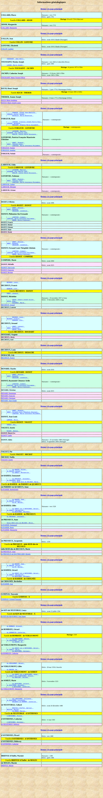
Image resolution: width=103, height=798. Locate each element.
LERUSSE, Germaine (14, 125)
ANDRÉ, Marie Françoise (21, 228)
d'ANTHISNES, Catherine (21, 714)
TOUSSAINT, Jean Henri (16, 59)
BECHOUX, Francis (14, 331)
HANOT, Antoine (18, 214)
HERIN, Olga (12, 312)
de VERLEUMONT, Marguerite (11, 717)
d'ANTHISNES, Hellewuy (16, 752)
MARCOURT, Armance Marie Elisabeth (26, 127)
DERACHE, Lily (13, 299)
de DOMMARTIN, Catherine (16, 656)
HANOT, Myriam (7, 282)
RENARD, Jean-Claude (9, 416)
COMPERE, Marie (13, 436)
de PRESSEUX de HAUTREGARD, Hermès (15, 575)
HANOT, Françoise (7, 280)
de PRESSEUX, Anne (14, 499)
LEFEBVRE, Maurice (19, 134)
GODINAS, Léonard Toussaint (11, 622)
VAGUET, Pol (12, 441)
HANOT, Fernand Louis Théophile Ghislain (23, 428)
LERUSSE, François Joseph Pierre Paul (27, 123)
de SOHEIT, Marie (14, 674)
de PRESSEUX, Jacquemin (21, 497)
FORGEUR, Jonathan (8, 154)
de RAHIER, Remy (7, 548)
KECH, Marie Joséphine (9, 101)
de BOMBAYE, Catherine (9, 679)
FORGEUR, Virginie (8, 152)
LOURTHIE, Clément (19, 224)
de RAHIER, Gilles (19, 487)
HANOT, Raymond (18, 146)
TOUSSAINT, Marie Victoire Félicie (13, 78)
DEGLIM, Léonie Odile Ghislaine (24, 137)
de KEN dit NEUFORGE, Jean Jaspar (13, 639)
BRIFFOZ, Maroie (13, 739)
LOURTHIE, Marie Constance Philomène (26, 150)
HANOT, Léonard (13, 304)
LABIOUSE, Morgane (8, 193)
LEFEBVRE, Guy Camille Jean (18, 136)
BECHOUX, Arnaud (8, 316)
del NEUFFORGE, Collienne (22, 727)
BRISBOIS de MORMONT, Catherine (24, 730)
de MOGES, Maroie (19, 740)
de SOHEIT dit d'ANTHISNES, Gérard (26, 528)
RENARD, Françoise (8, 411)
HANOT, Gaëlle (6, 452)
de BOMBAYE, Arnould (15, 649)
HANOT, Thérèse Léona (15, 148)
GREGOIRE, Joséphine (20, 218)
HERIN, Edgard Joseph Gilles (23, 310)
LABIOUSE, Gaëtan (8, 190)
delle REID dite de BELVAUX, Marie (26, 500)
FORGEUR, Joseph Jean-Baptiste (24, 113)
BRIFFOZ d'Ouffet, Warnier (22, 737)
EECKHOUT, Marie (19, 314)
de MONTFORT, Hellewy (21, 704)
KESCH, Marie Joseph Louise (11, 103)
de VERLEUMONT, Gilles (16, 664)
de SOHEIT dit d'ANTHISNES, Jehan (25, 700)
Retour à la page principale (51, 9)
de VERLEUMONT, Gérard (21, 662)
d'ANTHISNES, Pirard (15, 746)
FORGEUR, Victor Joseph (16, 115)
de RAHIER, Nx (18, 666)
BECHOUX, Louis (13, 292)
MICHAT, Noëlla (13, 448)
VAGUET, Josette (7, 476)
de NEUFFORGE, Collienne (16, 728)
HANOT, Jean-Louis (8, 277)
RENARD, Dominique (8, 408)
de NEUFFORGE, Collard (21, 711)
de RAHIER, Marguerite (9, 551)
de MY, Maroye (18, 522)
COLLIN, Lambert (7, 49)
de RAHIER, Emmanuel (9, 546)
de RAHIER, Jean (19, 518)
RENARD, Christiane (8, 413)
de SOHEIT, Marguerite (21, 490)
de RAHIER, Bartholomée (9, 508)
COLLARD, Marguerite (9, 28)
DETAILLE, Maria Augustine (22, 117)
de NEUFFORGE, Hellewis (21, 532)
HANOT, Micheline (14, 341)
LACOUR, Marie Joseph (15, 65)
